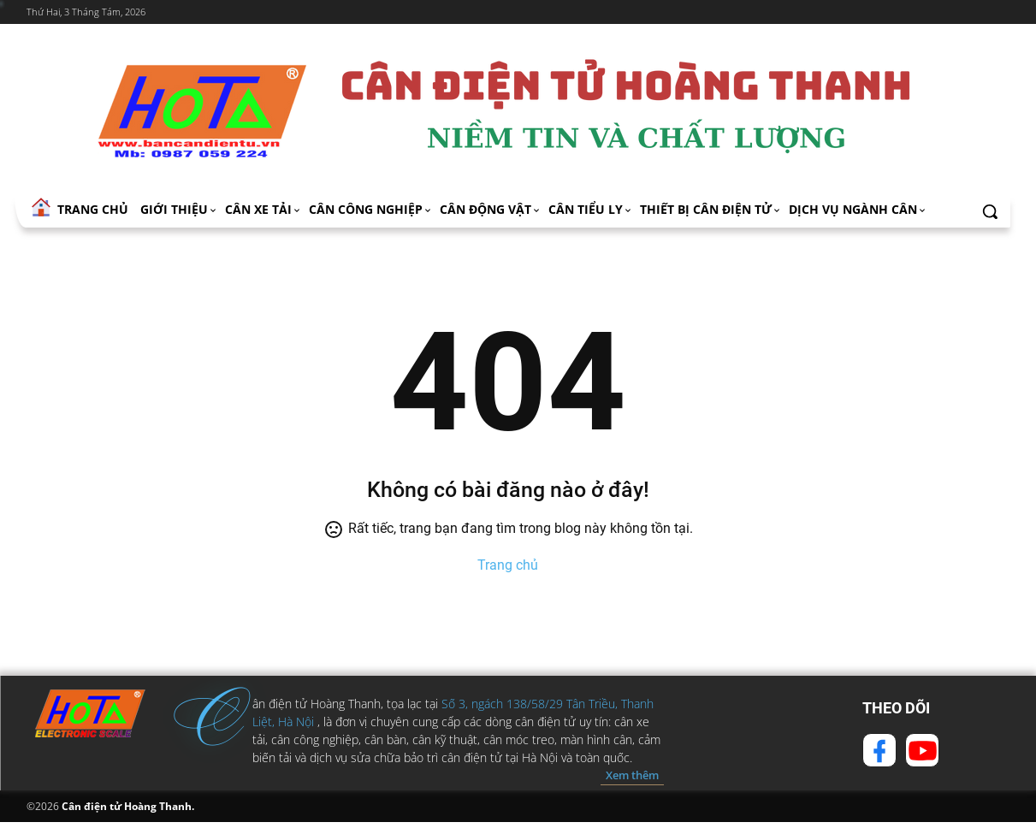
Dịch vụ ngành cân (858, 209)
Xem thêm (632, 775)
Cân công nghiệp (371, 209)
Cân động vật (491, 209)
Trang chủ (507, 565)
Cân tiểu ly (590, 209)
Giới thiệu (179, 209)
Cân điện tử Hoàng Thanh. (126, 806)
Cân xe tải (263, 209)
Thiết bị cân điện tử (711, 209)
